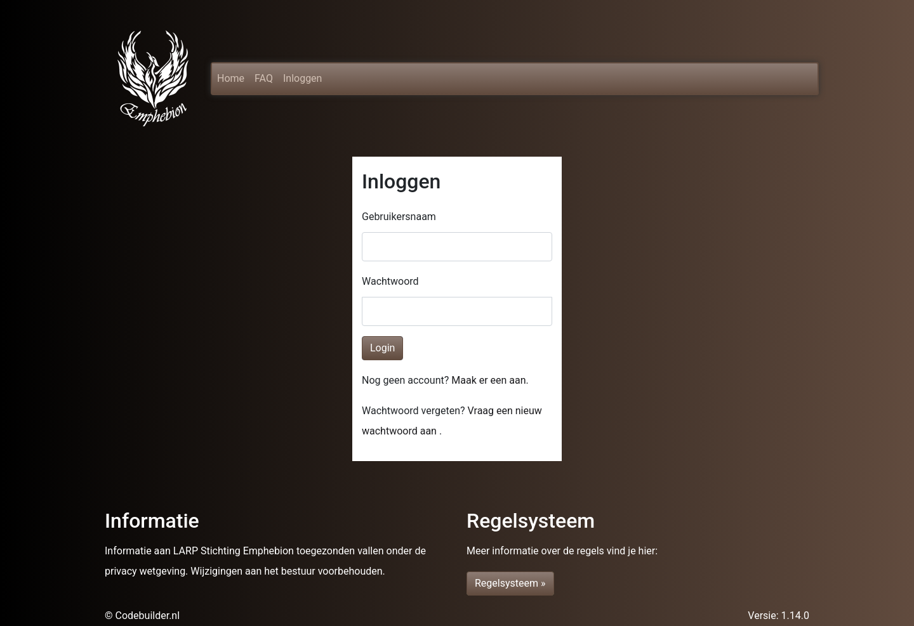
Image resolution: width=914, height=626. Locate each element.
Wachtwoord (390, 281)
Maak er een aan (488, 380)
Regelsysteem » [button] (510, 583)
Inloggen (302, 78)
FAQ (264, 78)
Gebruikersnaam (399, 217)
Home (230, 76)
